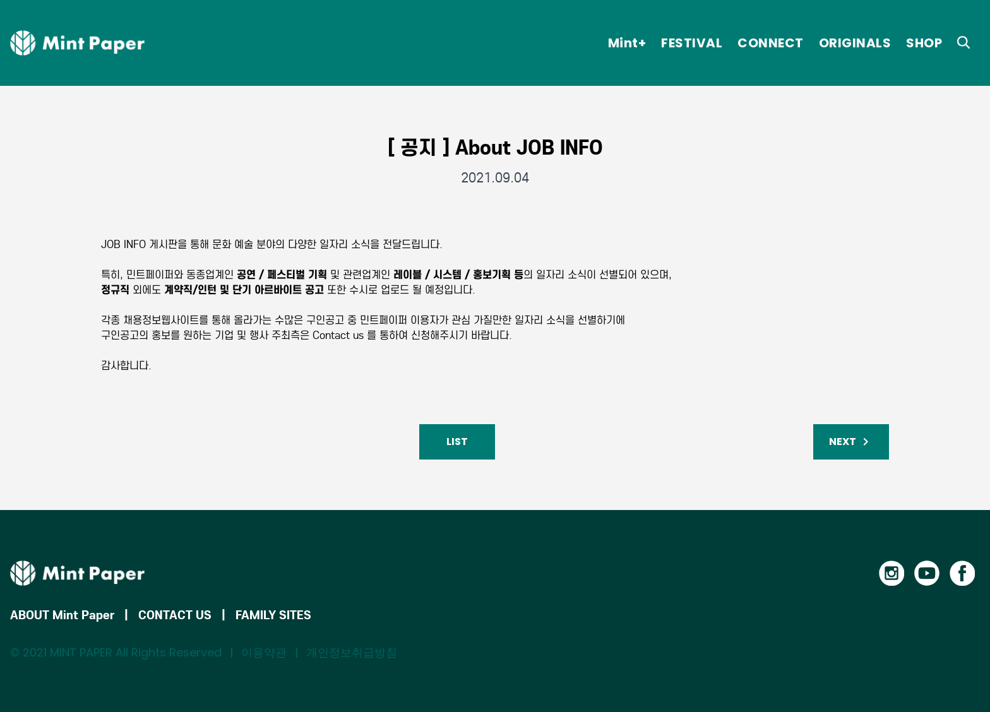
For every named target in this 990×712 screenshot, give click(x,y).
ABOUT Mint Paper (62, 614)
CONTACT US (175, 614)
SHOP (924, 43)
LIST (457, 441)
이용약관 (264, 652)
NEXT (851, 441)
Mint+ (627, 43)
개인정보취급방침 (351, 652)
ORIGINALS (855, 43)
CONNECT (770, 43)
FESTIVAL (691, 43)
